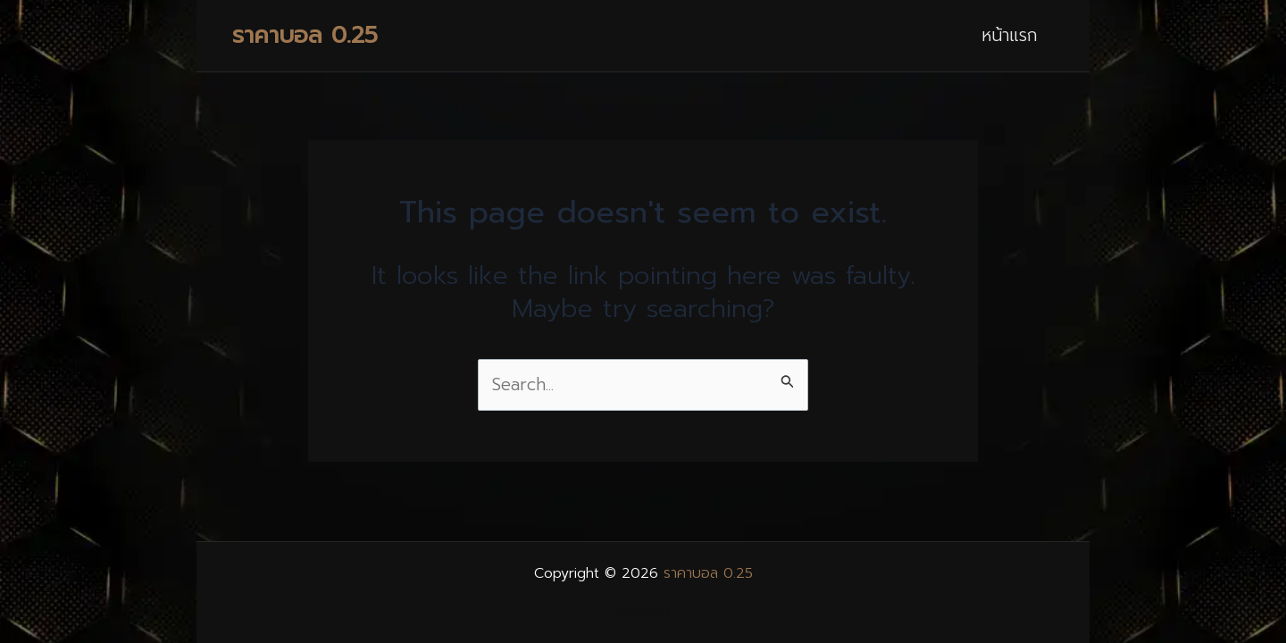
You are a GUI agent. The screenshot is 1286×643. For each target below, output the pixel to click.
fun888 (643, 611)
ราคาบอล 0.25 (305, 35)
